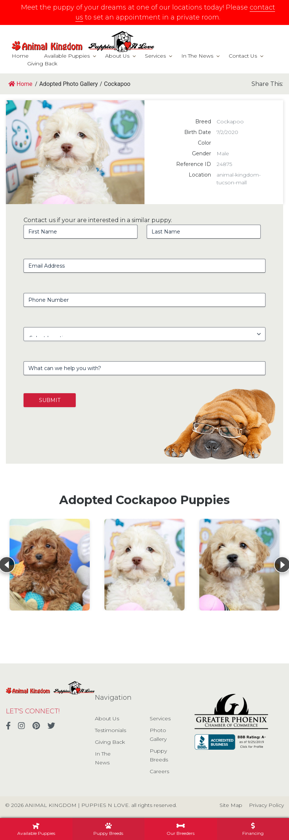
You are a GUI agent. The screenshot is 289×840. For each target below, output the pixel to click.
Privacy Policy (266, 805)
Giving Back (42, 63)
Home (20, 55)
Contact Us (243, 55)
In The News (197, 55)
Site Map (231, 805)
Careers (159, 771)
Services (155, 55)
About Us (117, 55)
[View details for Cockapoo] (50, 565)
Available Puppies (67, 55)
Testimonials (110, 730)
